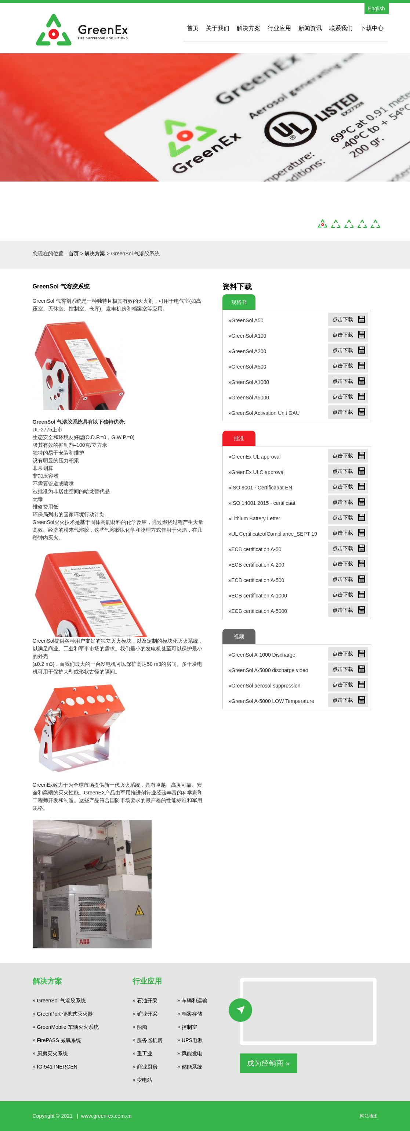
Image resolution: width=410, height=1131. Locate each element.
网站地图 (369, 1116)
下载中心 (372, 28)
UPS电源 (192, 1040)
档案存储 (192, 1014)
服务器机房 (150, 1040)
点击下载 (343, 319)
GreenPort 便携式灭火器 (65, 1014)
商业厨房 (147, 1067)
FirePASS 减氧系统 (59, 1040)
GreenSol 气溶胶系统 (61, 1000)
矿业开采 (147, 1014)
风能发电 (192, 1053)
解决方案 (248, 28)
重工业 (144, 1053)
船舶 (142, 1027)
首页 (193, 28)
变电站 (144, 1080)
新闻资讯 (310, 28)
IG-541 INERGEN (57, 1067)
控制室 (189, 1027)
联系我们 (341, 28)
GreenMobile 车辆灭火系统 (68, 1027)
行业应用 (279, 28)
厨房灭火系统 (52, 1053)
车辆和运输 (194, 1000)
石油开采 (147, 1000)
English (376, 8)
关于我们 (217, 28)
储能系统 (192, 1067)
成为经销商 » (268, 1063)
